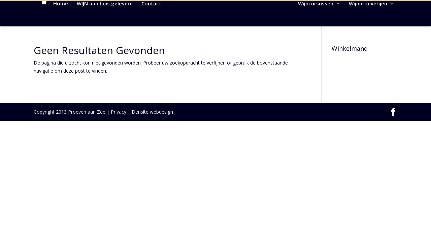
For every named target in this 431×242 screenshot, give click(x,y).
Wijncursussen (315, 34)
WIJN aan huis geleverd (105, 34)
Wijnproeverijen (368, 34)
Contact (151, 34)
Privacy (118, 142)
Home (60, 34)
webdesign (161, 142)
